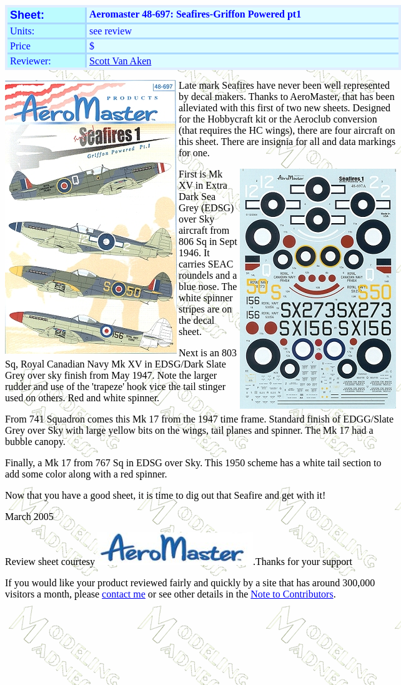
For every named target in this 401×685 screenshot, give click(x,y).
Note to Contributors (291, 594)
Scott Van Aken (120, 61)
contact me (124, 594)
